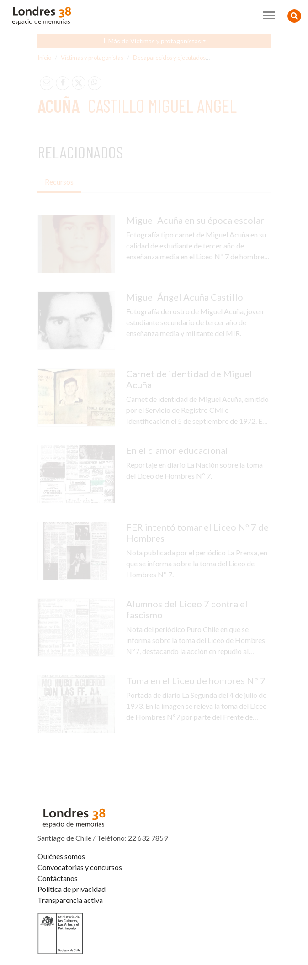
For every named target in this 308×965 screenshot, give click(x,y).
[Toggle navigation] (269, 15)
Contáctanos (57, 878)
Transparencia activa (70, 900)
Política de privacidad (71, 889)
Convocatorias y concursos (79, 867)
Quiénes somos (61, 856)
